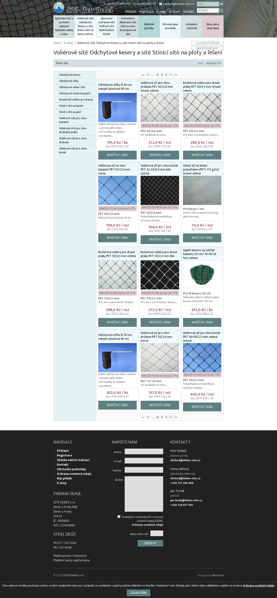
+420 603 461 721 (144, 3)
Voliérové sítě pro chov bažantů (73, 120)
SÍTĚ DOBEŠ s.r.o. (74, 574)
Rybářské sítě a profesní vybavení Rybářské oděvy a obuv (64, 26)
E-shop (162, 11)
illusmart (218, 574)
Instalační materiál (191, 26)
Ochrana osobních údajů (74, 473)
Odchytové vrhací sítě (72, 87)
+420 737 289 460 (118, 3)
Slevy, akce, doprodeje (212, 26)
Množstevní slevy (208, 48)
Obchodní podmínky (71, 468)
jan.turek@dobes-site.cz (186, 500)
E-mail (118, 460)
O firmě (175, 11)
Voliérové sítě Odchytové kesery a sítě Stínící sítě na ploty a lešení (85, 26)
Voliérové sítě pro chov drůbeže (73, 140)
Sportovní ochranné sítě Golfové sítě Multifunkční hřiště (106, 26)
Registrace (148, 11)
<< (143, 74)
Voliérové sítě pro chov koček (73, 150)
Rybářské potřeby (149, 26)
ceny (200, 63)
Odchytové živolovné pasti (74, 93)
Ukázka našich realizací (73, 459)
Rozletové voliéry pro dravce (76, 99)
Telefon (117, 470)
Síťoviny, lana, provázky (170, 26)
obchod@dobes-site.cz (178, 4)
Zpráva (119, 479)
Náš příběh (64, 477)
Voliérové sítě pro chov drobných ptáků (73, 130)
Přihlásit (132, 11)
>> (176, 74)
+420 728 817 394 (181, 504)
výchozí (211, 63)
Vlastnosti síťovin (208, 43)
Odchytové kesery (69, 74)
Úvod (56, 43)
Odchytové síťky (68, 81)
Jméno (118, 451)
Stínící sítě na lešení (71, 105)
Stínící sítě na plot (70, 112)
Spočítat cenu (117, 154)
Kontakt (188, 11)
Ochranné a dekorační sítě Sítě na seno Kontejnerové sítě (128, 26)
